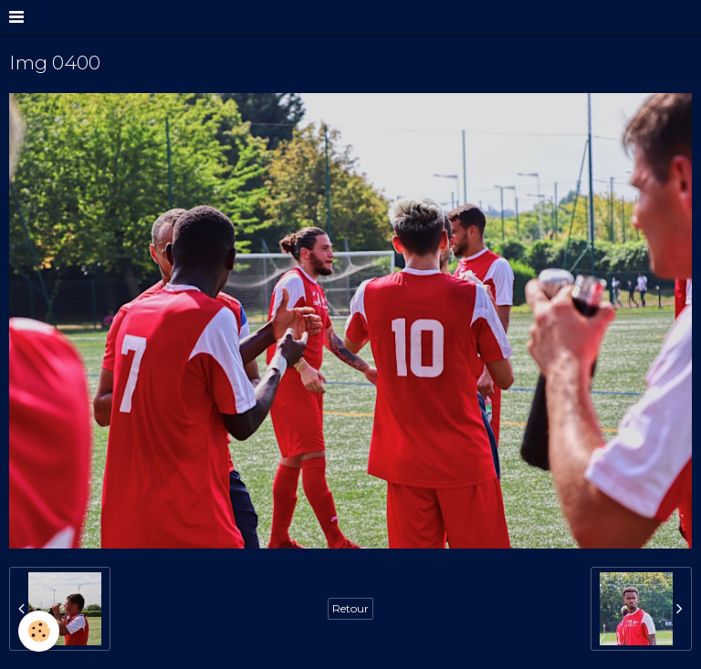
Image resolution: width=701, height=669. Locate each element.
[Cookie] (38, 631)
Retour (350, 608)
